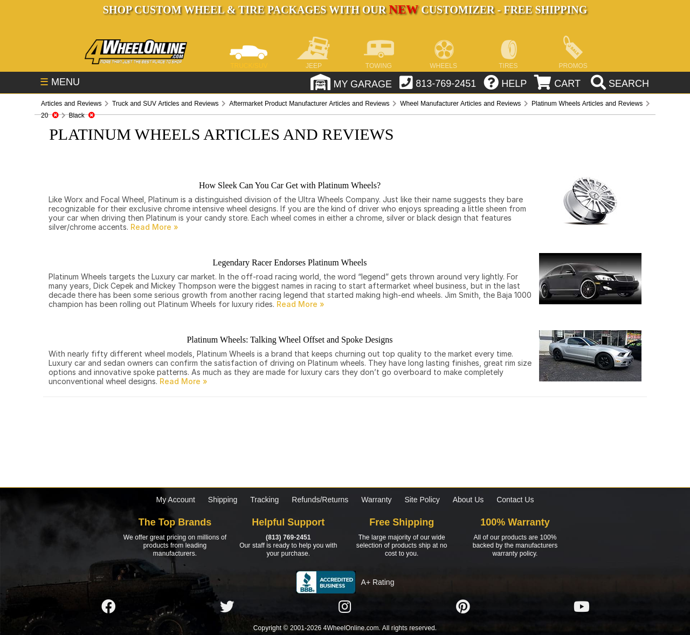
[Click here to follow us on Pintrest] (463, 607)
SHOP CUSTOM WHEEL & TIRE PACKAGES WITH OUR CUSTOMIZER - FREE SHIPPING (345, 10)
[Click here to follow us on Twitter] (227, 607)
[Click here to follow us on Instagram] (345, 607)
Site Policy (421, 499)
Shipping (223, 499)
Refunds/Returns (320, 499)
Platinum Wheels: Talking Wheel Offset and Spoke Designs (289, 339)
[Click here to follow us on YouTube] (581, 607)
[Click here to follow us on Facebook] (108, 607)
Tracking (264, 499)
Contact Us (515, 499)
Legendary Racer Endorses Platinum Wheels (290, 262)
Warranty (376, 499)
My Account (175, 499)
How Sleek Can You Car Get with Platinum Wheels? (290, 185)
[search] (618, 83)
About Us (468, 499)
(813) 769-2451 (288, 537)
